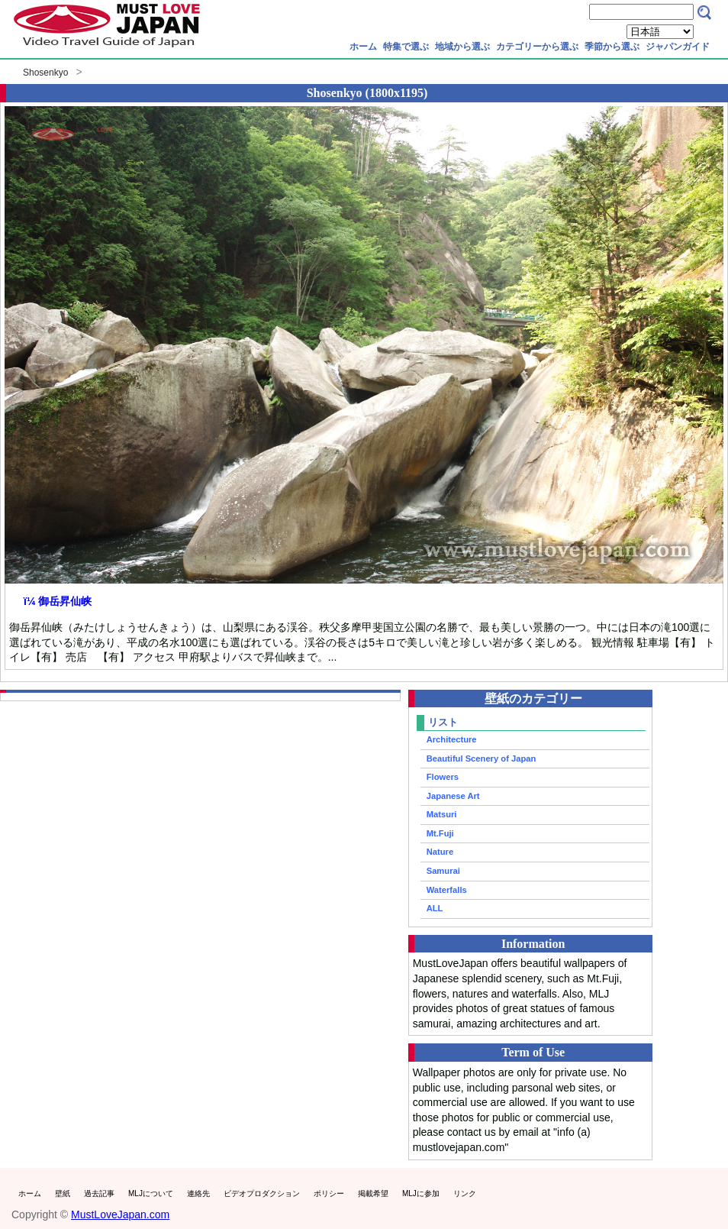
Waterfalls (447, 889)
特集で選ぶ (406, 46)
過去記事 (99, 1193)
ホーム (363, 46)
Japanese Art (453, 795)
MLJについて (150, 1193)
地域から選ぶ (462, 46)
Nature (440, 851)
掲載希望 (373, 1193)
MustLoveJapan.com (120, 1214)
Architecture (452, 739)
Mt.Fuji (440, 833)
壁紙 (62, 1193)
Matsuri (442, 814)
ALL (435, 908)
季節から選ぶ (612, 46)
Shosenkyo (45, 72)
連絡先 (198, 1193)
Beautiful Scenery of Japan (481, 758)
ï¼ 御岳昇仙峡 (58, 601)
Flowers (443, 776)
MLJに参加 (421, 1193)
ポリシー (329, 1193)
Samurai (443, 870)
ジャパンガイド (678, 46)
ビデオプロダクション (262, 1193)
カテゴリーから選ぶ (537, 46)
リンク (464, 1193)
